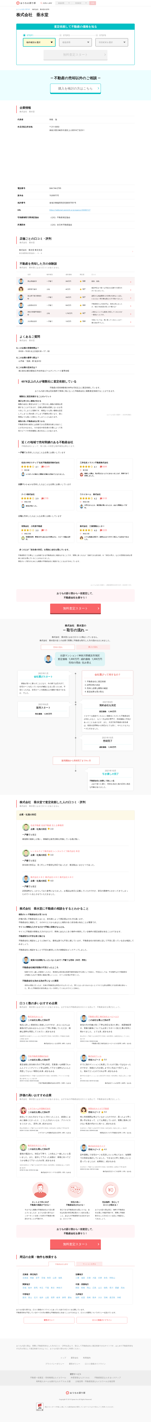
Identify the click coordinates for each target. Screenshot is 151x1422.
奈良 (106, 1273)
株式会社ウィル (94, 1052)
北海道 (25, 1273)
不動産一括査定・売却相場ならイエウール (48, 1373)
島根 (83, 1283)
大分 (100, 1293)
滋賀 (83, 1273)
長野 (53, 1293)
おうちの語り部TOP (23, 9)
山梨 (47, 1293)
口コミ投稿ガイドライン (102, 1315)
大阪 (94, 1273)
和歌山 (112, 1273)
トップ (63, 1353)
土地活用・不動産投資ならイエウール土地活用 (95, 1377)
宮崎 (106, 1293)
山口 (100, 1283)
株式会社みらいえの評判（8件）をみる (57, 1039)
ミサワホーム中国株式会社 (39, 1104)
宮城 (43, 1273)
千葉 (47, 1283)
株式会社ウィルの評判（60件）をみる (118, 1079)
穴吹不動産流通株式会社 (38, 1052)
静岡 (64, 1293)
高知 (123, 1283)
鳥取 (77, 1283)
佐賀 (83, 1293)
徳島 (106, 1283)
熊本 (94, 1293)
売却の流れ (58, 647)
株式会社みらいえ (35, 1012)
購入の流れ (93, 647)
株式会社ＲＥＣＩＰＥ (37, 1141)
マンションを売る (89, 1259)
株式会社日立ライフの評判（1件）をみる (117, 1167)
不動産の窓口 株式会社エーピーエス (103, 1012)
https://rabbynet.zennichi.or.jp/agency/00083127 (69, 210)
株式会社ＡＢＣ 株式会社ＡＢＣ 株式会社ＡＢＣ (52, 877)
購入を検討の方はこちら (75, 88)
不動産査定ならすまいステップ (107, 1373)
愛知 (70, 1293)
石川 (36, 1293)
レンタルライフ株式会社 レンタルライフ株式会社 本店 (55, 851)
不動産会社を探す (61, 1260)
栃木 (30, 1283)
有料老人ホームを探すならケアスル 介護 (53, 1377)
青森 (32, 1273)
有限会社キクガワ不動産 (98, 1104)
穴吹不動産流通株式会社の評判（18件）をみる (54, 1079)
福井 (41, 1293)
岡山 (89, 1283)
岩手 (38, 1273)
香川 (111, 1283)
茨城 (24, 1283)
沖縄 (119, 1293)
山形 (55, 1273)
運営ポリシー (49, 1315)
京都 (89, 1273)
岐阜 (58, 1293)
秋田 (49, 1273)
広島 (94, 1283)
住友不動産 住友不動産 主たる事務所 (47, 825)
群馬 (36, 1283)
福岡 (77, 1293)
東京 (53, 1283)
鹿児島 (112, 1293)
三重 (77, 1273)
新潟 (24, 1293)
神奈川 (59, 1283)
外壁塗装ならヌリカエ (80, 1373)
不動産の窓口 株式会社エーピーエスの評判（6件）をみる (111, 1039)
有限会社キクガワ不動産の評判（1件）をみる (115, 1128)
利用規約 (87, 1353)
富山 (30, 1293)
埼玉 (41, 1283)
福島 (60, 1273)
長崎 (89, 1293)
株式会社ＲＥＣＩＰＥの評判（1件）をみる (56, 1168)
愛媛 (117, 1283)
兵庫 (100, 1273)
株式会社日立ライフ (96, 1141)
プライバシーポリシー (54, 1359)
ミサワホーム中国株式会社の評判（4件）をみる (54, 1128)
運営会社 (74, 1353)
